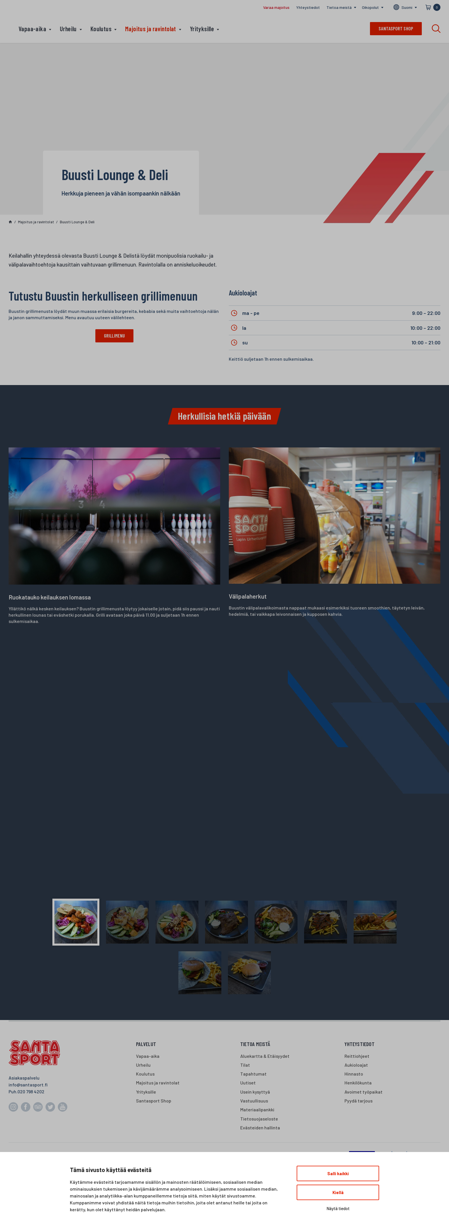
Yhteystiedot (308, 7)
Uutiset (248, 1082)
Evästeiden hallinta (260, 1127)
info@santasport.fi (28, 1084)
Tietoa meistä (339, 7)
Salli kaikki (338, 1173)
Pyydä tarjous (358, 1100)
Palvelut (146, 1044)
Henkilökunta (358, 1082)
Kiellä (338, 1192)
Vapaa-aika (32, 28)
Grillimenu (114, 335)
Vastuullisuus (254, 1100)
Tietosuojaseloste (259, 1118)
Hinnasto (353, 1073)
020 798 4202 (30, 1091)
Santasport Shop (153, 1100)
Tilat (245, 1065)
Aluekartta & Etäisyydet (265, 1056)
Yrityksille (202, 28)
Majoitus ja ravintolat (150, 28)
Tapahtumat (253, 1073)
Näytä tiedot (338, 1208)
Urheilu (68, 28)
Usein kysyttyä (255, 1091)
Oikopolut (370, 7)
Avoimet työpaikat (363, 1091)
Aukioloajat (356, 1065)
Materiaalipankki (257, 1109)
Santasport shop (396, 28)
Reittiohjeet (356, 1056)
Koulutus (100, 28)
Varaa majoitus (276, 7)
